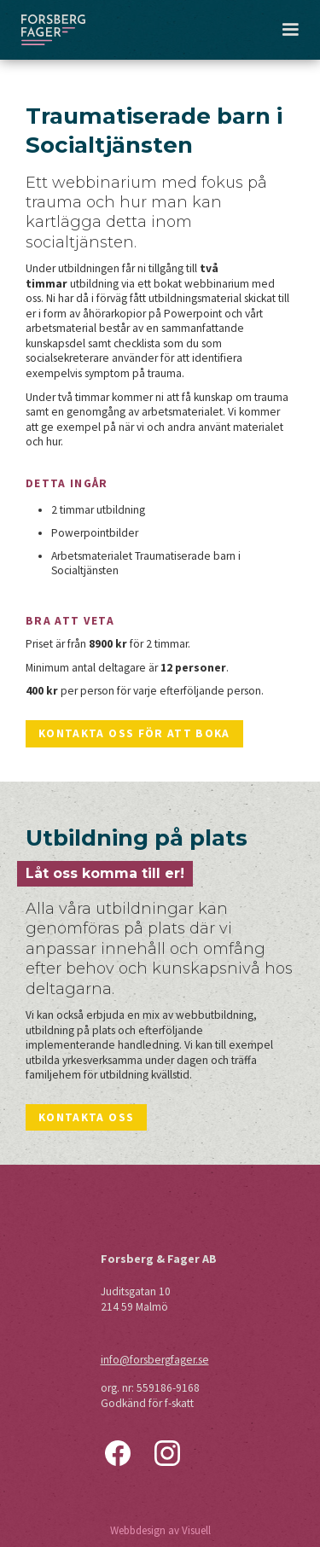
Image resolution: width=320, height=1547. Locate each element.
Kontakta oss (86, 1117)
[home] (53, 30)
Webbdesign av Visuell (160, 1531)
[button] (290, 30)
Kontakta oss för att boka (134, 733)
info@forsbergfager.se (155, 1359)
